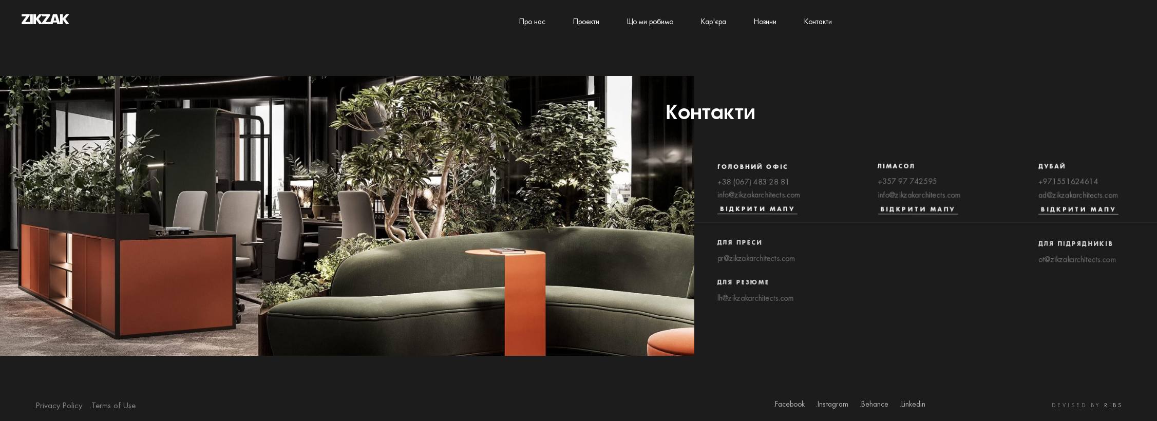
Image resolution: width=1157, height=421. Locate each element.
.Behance (873, 404)
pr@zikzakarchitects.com (756, 265)
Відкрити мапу (757, 212)
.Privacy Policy (58, 406)
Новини (765, 22)
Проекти (586, 22)
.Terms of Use (112, 406)
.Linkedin (912, 404)
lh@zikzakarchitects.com (755, 306)
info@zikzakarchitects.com (758, 198)
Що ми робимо (650, 22)
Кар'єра (713, 22)
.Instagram (831, 404)
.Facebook (789, 404)
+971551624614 (1068, 185)
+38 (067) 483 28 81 (753, 185)
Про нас (532, 22)
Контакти (818, 22)
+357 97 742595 (907, 185)
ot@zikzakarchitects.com (1077, 267)
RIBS (1113, 406)
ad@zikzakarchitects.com (1078, 199)
